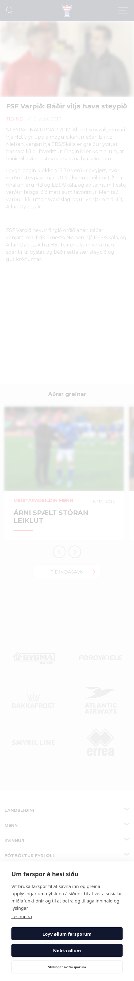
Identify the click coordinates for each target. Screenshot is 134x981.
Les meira (21, 916)
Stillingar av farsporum (67, 967)
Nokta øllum (67, 950)
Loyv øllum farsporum (67, 934)
